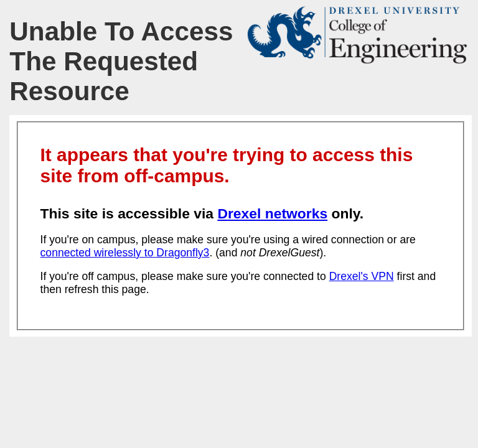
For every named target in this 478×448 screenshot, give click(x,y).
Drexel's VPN (361, 276)
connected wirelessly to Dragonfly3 (125, 252)
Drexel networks (272, 213)
